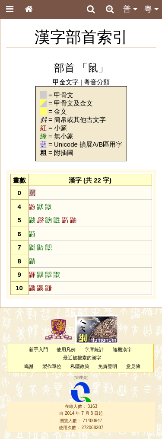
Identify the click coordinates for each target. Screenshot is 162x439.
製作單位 (51, 366)
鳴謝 (28, 366)
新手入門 (38, 349)
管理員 (81, 377)
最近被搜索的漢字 (82, 357)
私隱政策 (79, 366)
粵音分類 (97, 82)
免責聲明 (107, 366)
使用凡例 (66, 349)
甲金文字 (66, 82)
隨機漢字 (122, 349)
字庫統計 (94, 349)
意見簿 (133, 366)
